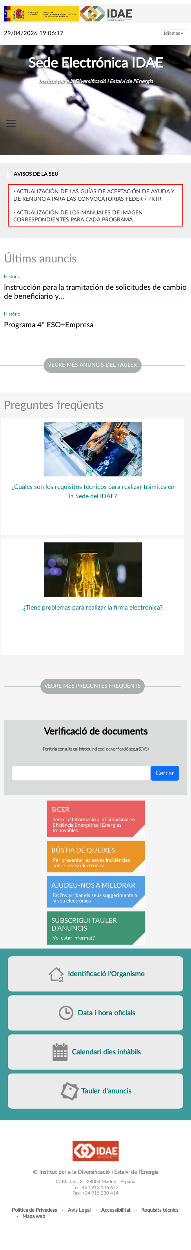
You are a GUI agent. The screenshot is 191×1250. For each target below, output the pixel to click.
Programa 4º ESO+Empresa (48, 325)
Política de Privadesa (34, 1210)
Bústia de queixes (83, 850)
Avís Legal (79, 1210)
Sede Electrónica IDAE (95, 63)
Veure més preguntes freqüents (92, 686)
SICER (60, 810)
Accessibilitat (116, 1210)
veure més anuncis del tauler (92, 365)
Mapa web (33, 1216)
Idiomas (173, 33)
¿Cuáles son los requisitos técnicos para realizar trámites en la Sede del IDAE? (93, 491)
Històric (12, 276)
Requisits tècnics (159, 1210)
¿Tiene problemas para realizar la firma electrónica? (93, 607)
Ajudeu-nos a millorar (93, 886)
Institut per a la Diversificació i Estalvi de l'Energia (95, 81)
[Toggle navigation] (11, 123)
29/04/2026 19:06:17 (34, 33)
